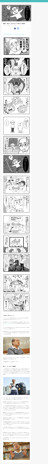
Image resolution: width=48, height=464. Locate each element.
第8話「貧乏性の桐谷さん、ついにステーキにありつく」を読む (14, 34)
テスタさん (9, 323)
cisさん (5, 323)
